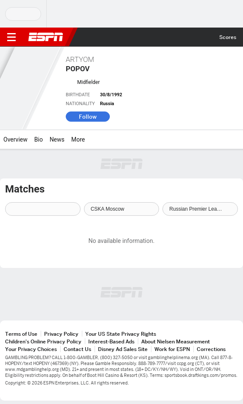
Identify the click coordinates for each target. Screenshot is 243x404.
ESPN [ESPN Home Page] (45, 37)
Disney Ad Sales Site (123, 349)
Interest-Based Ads (111, 341)
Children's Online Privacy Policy (43, 341)
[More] (91, 139)
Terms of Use (21, 334)
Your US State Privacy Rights (120, 334)
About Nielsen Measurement (175, 341)
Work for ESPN (172, 349)
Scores (227, 37)
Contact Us (77, 349)
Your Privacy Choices (31, 349)
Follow (88, 116)
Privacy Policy (61, 334)
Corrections (211, 349)
